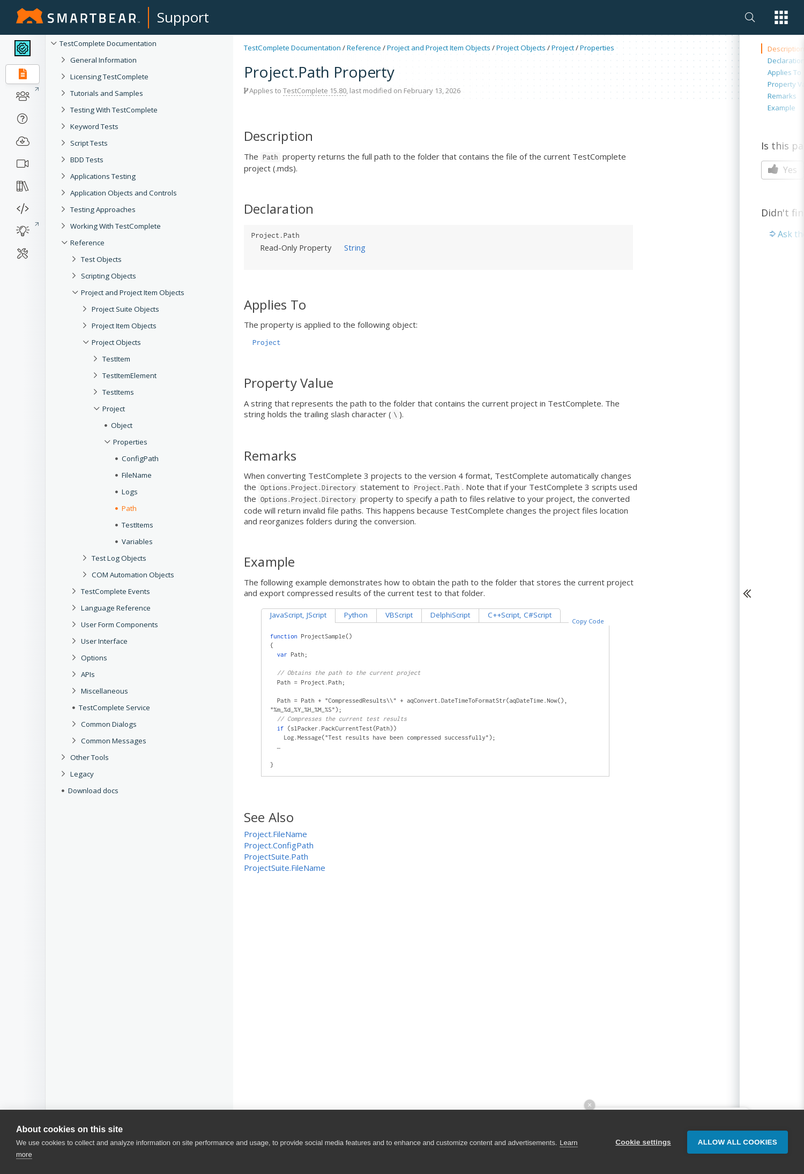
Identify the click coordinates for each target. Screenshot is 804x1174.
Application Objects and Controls (123, 193)
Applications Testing (103, 176)
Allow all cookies (737, 1143)
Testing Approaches (103, 209)
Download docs (93, 790)
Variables (137, 541)
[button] (781, 17)
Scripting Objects (108, 276)
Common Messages (113, 741)
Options (94, 658)
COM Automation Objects (133, 575)
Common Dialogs (109, 724)
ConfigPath (140, 458)
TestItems (118, 392)
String (355, 247)
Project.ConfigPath (279, 845)
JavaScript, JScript (298, 615)
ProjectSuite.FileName (284, 867)
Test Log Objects (119, 558)
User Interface (104, 641)
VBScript (399, 615)
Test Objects (101, 259)
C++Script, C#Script (520, 615)
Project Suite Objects (125, 309)
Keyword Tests (94, 126)
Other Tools (89, 757)
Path (129, 508)
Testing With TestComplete (114, 110)
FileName (137, 475)
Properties (130, 442)
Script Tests (89, 143)
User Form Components (119, 624)
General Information (103, 60)
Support (183, 17)
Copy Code (588, 621)
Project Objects (116, 342)
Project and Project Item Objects (132, 292)
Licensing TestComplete (109, 76)
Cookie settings (643, 1143)
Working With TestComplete (115, 226)
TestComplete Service (114, 707)
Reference (87, 242)
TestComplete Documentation (108, 43)
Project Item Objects (124, 325)
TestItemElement (129, 375)
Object (121, 425)
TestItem (116, 359)
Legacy (82, 774)
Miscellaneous (104, 691)
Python (356, 615)
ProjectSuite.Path (276, 856)
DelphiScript (450, 615)
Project (113, 408)
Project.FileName (275, 834)
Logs (130, 491)
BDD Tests (86, 159)
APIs (88, 674)
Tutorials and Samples (106, 93)
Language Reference (116, 608)
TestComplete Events (115, 591)
